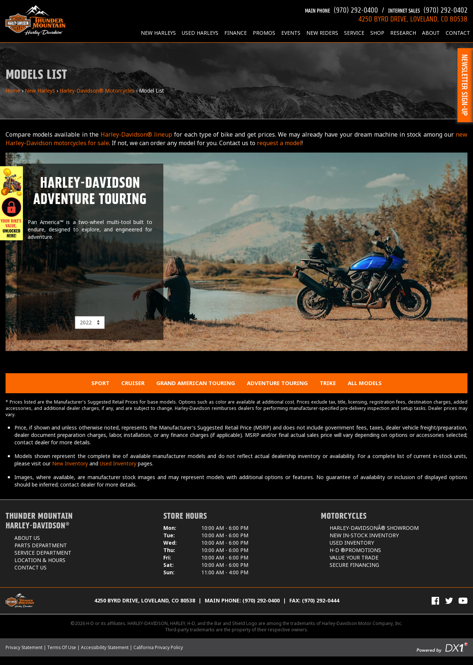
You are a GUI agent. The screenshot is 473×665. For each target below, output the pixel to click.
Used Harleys (200, 32)
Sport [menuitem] (100, 383)
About (431, 32)
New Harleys (158, 32)
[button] (465, 85)
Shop (377, 32)
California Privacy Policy (158, 647)
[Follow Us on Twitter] (449, 600)
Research (403, 32)
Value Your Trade (354, 557)
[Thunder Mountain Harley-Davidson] (35, 20)
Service (354, 32)
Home (13, 90)
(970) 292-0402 (427, 9)
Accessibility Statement (105, 647)
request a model (279, 143)
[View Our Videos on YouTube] (463, 600)
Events (290, 32)
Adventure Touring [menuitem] (277, 383)
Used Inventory (118, 463)
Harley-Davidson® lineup (136, 134)
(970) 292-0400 (341, 9)
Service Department (42, 552)
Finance (235, 32)
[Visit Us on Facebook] (435, 600)
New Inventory (70, 463)
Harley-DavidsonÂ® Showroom (374, 527)
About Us (27, 537)
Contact (458, 32)
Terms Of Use (61, 647)
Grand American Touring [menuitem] (195, 383)
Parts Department (40, 545)
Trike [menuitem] (328, 383)
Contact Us (30, 567)
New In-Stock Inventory (364, 535)
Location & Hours (39, 560)
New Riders (322, 32)
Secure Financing (354, 564)
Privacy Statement (24, 647)
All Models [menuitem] (365, 383)
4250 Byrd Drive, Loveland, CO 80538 (144, 600)
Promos (264, 32)
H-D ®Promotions (355, 550)
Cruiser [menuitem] (132, 383)
